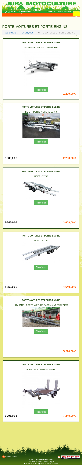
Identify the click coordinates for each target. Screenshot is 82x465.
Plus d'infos (41, 90)
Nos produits (10, 33)
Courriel (55, 464)
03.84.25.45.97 (31, 464)
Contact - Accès (11, 456)
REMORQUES (27, 33)
